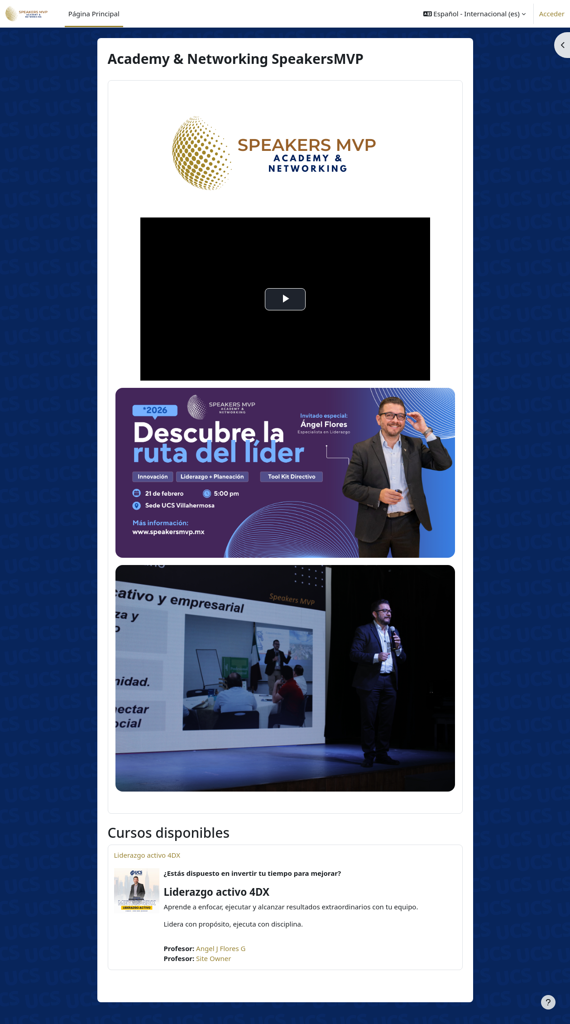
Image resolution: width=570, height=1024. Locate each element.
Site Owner (213, 958)
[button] (474, 13)
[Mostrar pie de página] (548, 1002)
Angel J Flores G (220, 948)
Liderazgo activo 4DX (147, 855)
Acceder (552, 13)
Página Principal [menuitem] (94, 13)
